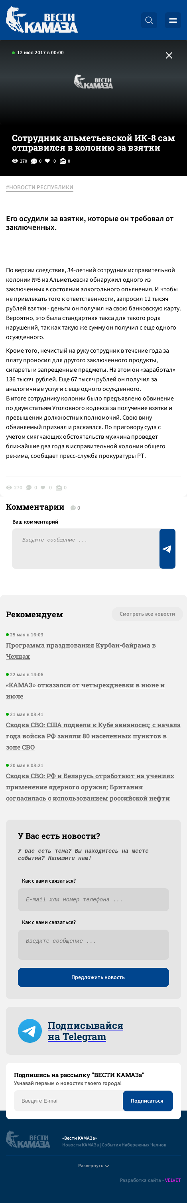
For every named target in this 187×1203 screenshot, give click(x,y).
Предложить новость (98, 977)
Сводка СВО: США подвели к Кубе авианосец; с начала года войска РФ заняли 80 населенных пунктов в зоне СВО (93, 735)
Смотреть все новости (147, 614)
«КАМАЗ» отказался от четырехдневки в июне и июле (85, 690)
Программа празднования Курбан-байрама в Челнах (81, 650)
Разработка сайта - (150, 1180)
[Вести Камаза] (42, 20)
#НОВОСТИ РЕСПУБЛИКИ (39, 188)
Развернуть (93, 1165)
